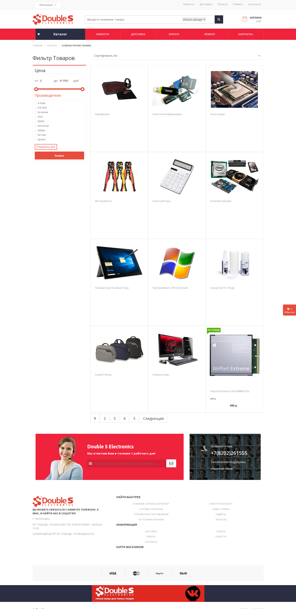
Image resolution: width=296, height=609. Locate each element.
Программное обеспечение (170, 288)
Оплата (222, 4)
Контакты (255, 4)
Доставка (206, 4)
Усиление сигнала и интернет (151, 503)
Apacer (61, 139)
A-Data (61, 103)
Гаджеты (221, 514)
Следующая (153, 418)
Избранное (289, 310)
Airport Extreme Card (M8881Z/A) (229, 391)
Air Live (61, 135)
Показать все (45, 147)
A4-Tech (61, 108)
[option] (234, 355)
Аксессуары (217, 114)
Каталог (52, 45)
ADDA (61, 121)
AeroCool (61, 126)
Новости (188, 4)
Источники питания (151, 519)
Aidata (61, 130)
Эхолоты (220, 519)
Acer (61, 117)
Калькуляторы (162, 201)
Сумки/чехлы (103, 374)
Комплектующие (220, 201)
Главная (37, 45)
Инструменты (103, 201)
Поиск (59, 155)
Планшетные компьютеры (112, 288)
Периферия (102, 114)
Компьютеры (161, 374)
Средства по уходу (222, 288)
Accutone (61, 112)
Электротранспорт (221, 503)
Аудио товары (220, 509)
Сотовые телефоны (151, 509)
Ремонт (238, 4)
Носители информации (167, 114)
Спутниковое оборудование (151, 514)
